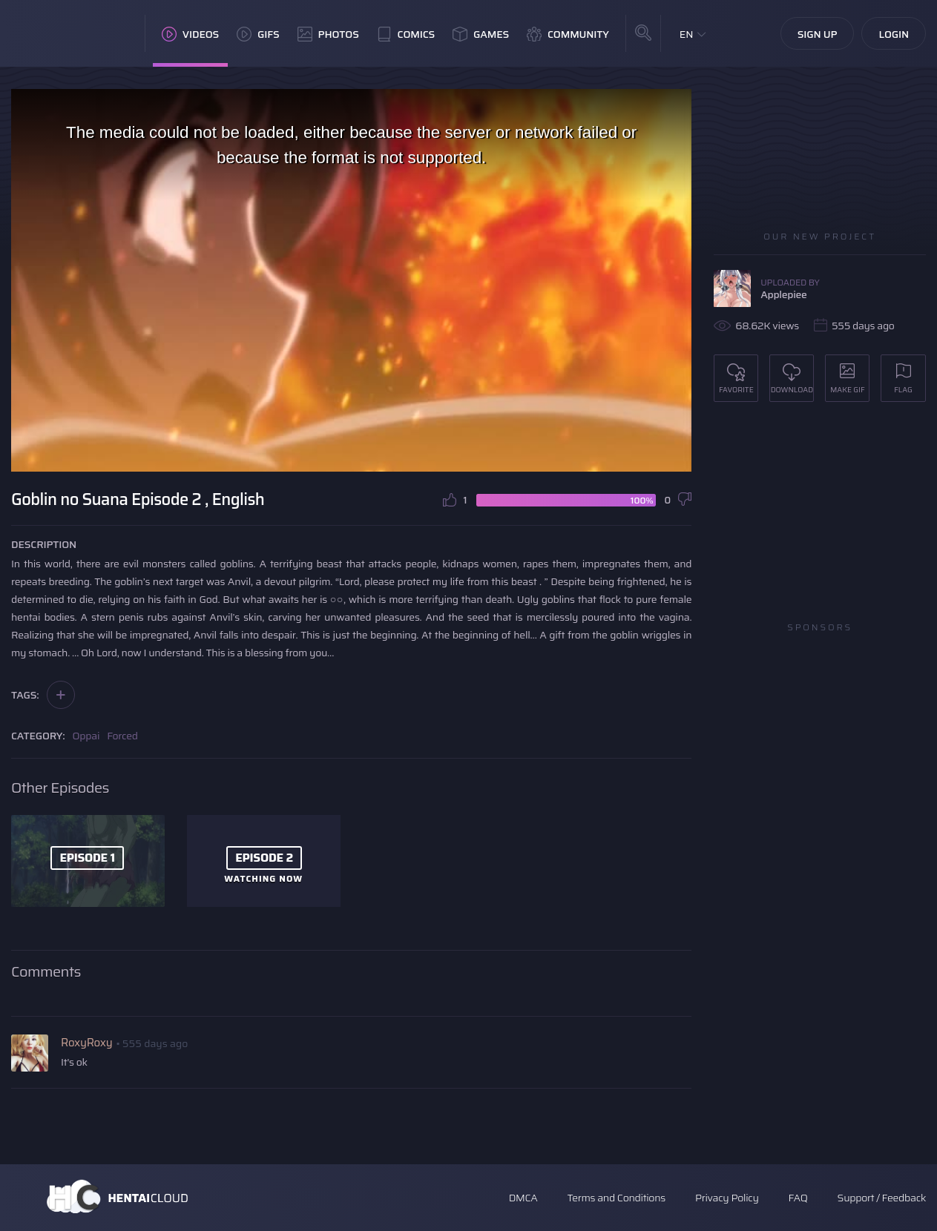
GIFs (258, 34)
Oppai (86, 735)
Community (568, 34)
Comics (406, 34)
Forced (122, 735)
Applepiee (783, 294)
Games (481, 34)
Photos (328, 34)
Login (893, 34)
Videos (190, 34)
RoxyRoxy (86, 1043)
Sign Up (818, 34)
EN (687, 34)
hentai (25, 617)
